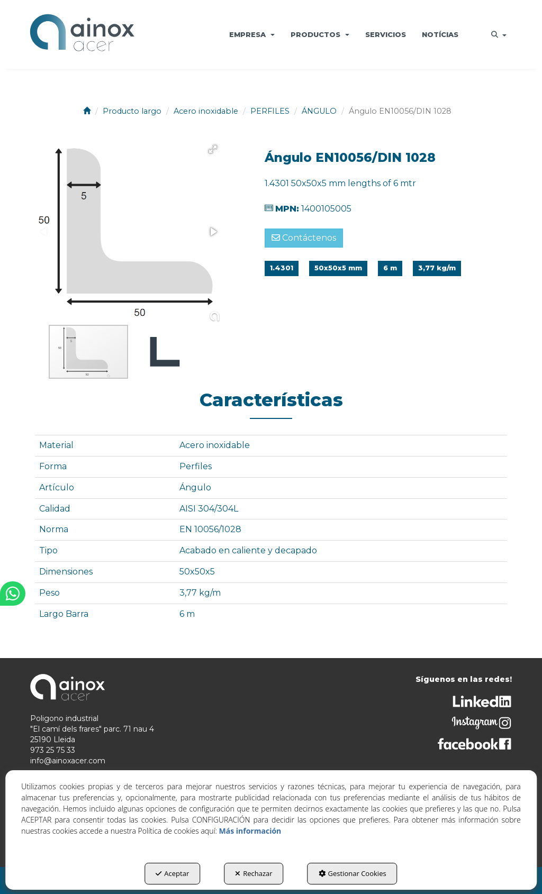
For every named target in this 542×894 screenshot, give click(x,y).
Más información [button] (250, 831)
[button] (82, 34)
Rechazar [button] (253, 873)
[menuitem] (252, 34)
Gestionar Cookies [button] (352, 873)
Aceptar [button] (172, 873)
